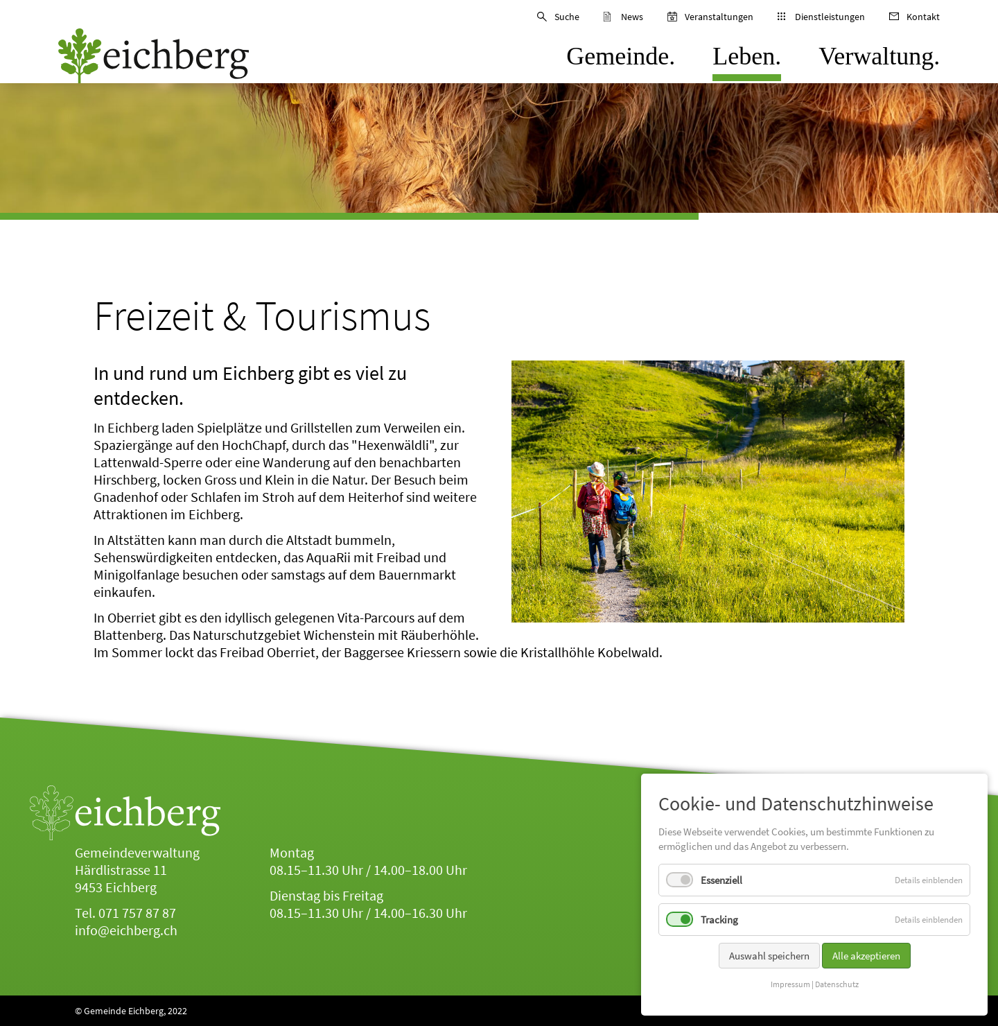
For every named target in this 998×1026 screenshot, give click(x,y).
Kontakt (923, 16)
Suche (566, 16)
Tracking (719, 924)
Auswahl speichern (769, 960)
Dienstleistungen (830, 16)
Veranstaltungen (719, 16)
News (632, 16)
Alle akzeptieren (866, 960)
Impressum (790, 989)
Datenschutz (837, 989)
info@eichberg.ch (126, 930)
